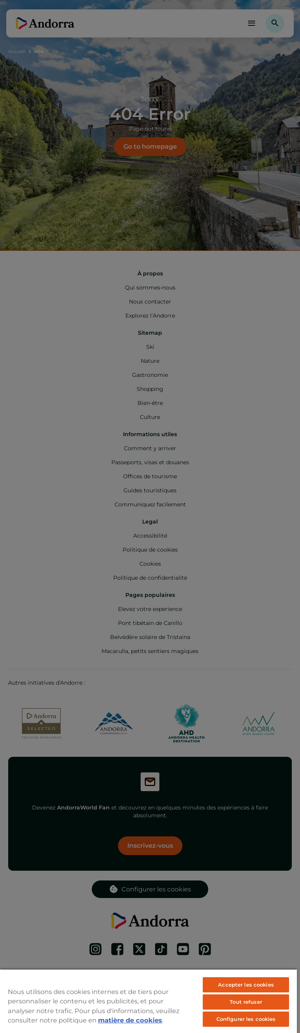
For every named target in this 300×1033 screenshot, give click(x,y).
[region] (148, 1001)
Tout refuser (246, 1002)
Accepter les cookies (246, 985)
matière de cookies (130, 1020)
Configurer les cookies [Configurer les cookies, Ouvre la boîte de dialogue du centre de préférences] (246, 1019)
